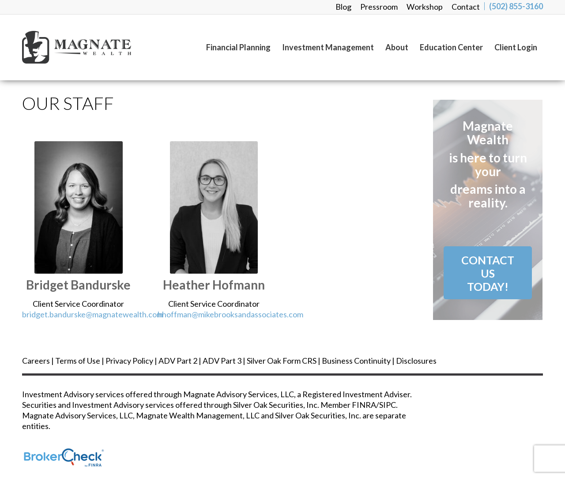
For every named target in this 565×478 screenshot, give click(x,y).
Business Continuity (356, 360)
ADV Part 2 (177, 360)
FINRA (364, 405)
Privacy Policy (129, 360)
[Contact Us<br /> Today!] (488, 272)
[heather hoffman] (214, 207)
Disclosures (416, 360)
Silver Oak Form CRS (281, 360)
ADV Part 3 (222, 360)
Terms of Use (77, 360)
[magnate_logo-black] (100, 47)
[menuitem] (343, 6)
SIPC (387, 405)
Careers (36, 360)
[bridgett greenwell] (78, 207)
